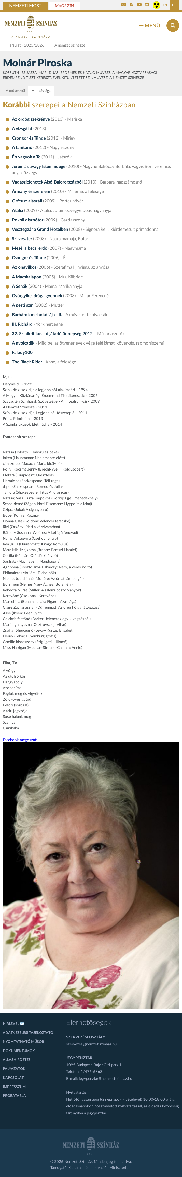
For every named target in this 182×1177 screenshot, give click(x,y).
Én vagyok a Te (26, 157)
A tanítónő (22, 148)
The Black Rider (27, 362)
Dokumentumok (19, 1051)
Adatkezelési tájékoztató (28, 1033)
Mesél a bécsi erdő (29, 248)
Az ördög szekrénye (31, 119)
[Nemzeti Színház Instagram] (147, 5)
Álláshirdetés (17, 1060)
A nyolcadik (23, 343)
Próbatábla (14, 1096)
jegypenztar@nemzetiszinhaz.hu (105, 1079)
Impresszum (14, 1087)
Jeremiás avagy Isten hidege (38, 167)
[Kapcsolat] (123, 5)
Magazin (64, 6)
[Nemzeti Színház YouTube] (139, 5)
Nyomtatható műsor (23, 1042)
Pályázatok (14, 1069)
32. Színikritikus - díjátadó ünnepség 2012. (53, 334)
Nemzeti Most (25, 6)
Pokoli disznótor (27, 220)
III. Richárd (22, 324)
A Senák (19, 286)
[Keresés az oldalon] (172, 25)
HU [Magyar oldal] (174, 5)
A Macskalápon (26, 277)
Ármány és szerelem (31, 192)
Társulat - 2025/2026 (26, 45)
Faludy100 (22, 353)
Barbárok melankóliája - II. (37, 315)
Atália (17, 211)
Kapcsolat (13, 1078)
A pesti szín (23, 305)
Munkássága (41, 91)
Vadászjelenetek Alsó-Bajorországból (47, 182)
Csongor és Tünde (29, 138)
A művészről (15, 91)
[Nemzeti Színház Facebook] (131, 5)
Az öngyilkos (24, 267)
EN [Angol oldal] (165, 5)
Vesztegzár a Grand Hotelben (40, 229)
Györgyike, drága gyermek (37, 296)
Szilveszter (22, 239)
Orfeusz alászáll (27, 201)
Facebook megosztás (20, 740)
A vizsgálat (22, 129)
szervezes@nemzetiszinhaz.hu (91, 1044)
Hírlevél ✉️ (13, 1024)
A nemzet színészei (70, 45)
